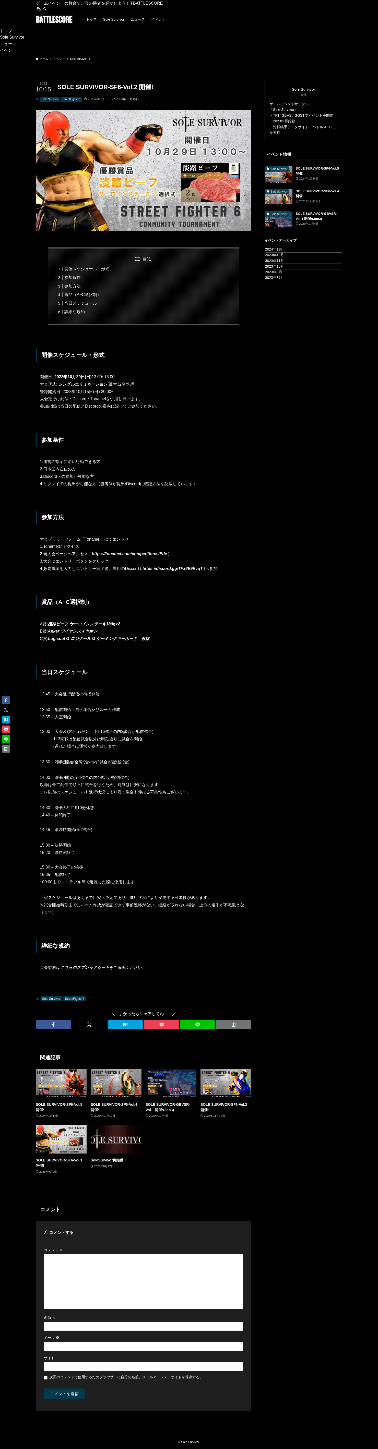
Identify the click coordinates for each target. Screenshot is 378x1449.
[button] (53, 1024)
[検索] (45, 9)
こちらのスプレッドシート (84, 967)
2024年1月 (278, 252)
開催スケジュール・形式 (86, 269)
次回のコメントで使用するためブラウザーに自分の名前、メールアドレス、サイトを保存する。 (126, 1377)
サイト (49, 1358)
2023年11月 (279, 273)
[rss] (39, 9)
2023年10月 (279, 284)
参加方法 (72, 286)
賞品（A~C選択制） (82, 294)
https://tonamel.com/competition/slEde (129, 554)
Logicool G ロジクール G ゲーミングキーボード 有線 (98, 638)
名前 (50, 1318)
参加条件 (72, 277)
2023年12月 (279, 262)
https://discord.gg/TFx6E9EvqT (173, 568)
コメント (53, 1250)
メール (51, 1338)
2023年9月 (278, 294)
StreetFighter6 (71, 99)
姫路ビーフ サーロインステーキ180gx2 (84, 624)
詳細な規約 (74, 312)
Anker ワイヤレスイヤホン (72, 631)
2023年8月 (278, 305)
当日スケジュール (80, 303)
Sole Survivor (50, 99)
